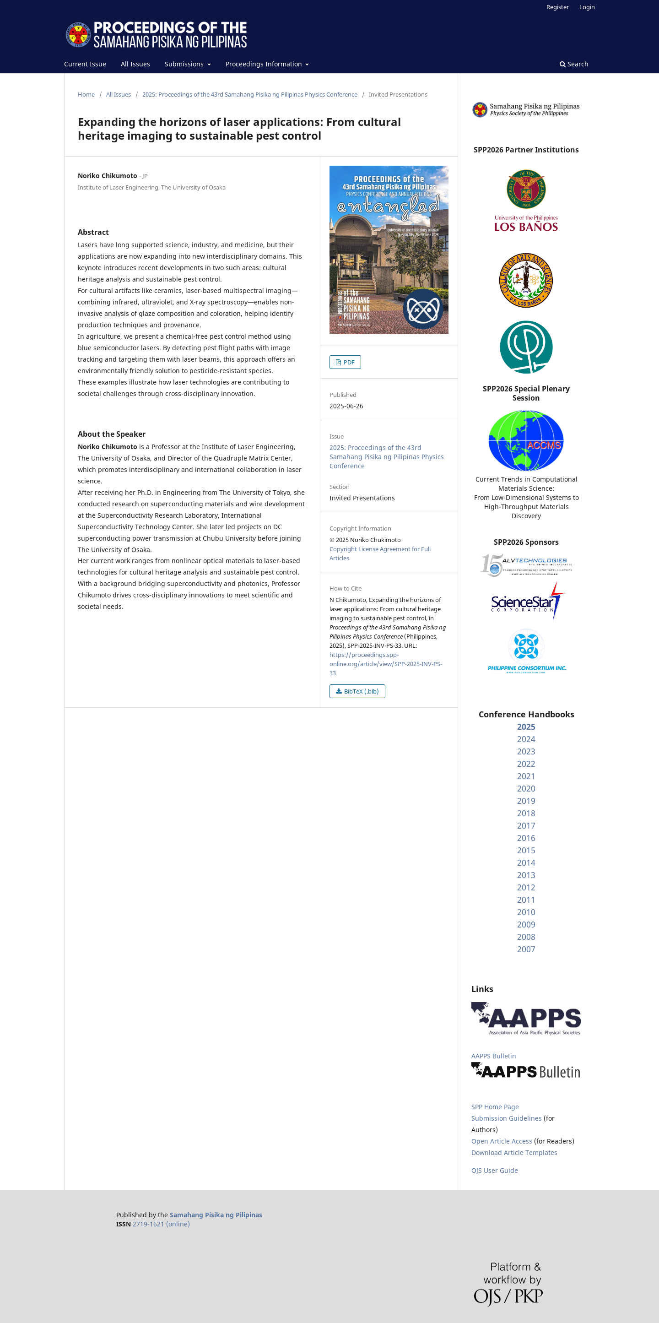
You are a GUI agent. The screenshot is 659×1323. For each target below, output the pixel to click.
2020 (526, 788)
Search (574, 64)
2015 (526, 850)
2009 (526, 924)
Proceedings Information (265, 64)
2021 (526, 775)
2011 (526, 899)
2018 (526, 813)
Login (587, 7)
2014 (526, 862)
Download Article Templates (514, 1152)
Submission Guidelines (507, 1118)
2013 (526, 874)
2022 (526, 763)
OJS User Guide (494, 1170)
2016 (526, 837)
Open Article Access (501, 1141)
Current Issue (85, 64)
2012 (526, 887)
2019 (526, 800)
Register (557, 7)
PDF (348, 362)
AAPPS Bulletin (493, 1056)
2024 (526, 738)
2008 (526, 936)
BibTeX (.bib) (361, 691)
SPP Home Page (495, 1106)
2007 (526, 948)
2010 (526, 911)
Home (86, 94)
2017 (526, 825)
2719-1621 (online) (161, 1224)
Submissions (185, 64)
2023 (526, 751)
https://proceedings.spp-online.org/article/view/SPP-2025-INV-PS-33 (386, 664)
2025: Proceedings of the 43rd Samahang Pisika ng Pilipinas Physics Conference (249, 94)
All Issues (135, 64)
